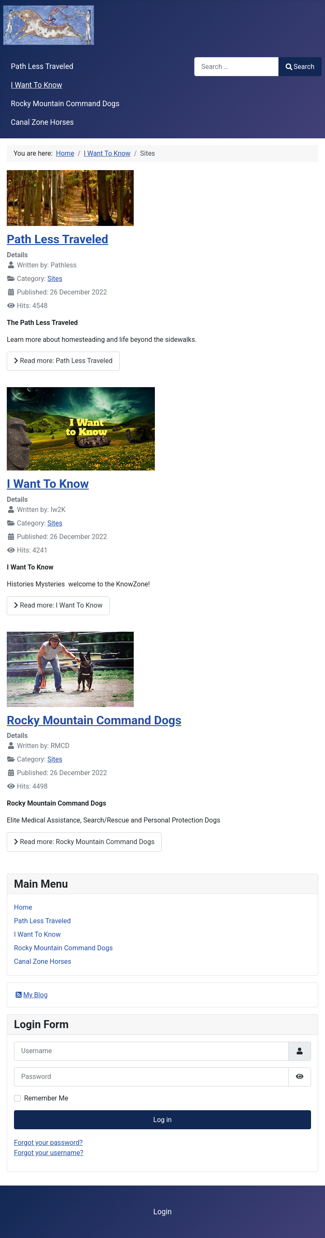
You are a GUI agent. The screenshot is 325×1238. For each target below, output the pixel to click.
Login (162, 1212)
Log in (162, 1120)
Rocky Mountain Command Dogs (65, 103)
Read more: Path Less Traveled (63, 361)
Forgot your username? (48, 1153)
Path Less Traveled (42, 66)
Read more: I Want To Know (58, 605)
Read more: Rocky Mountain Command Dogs (84, 842)
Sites (54, 279)
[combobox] (236, 66)
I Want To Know (36, 85)
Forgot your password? (48, 1143)
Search (300, 67)
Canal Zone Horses (42, 122)
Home (23, 907)
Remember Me (46, 1098)
